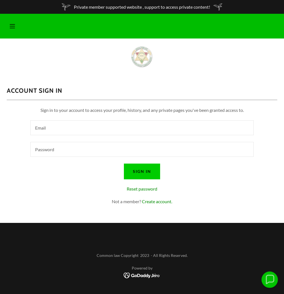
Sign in (142, 171)
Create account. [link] (157, 201)
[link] (142, 56)
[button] (12, 26)
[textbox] (142, 127)
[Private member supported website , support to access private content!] (142, 7)
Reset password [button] (142, 188)
